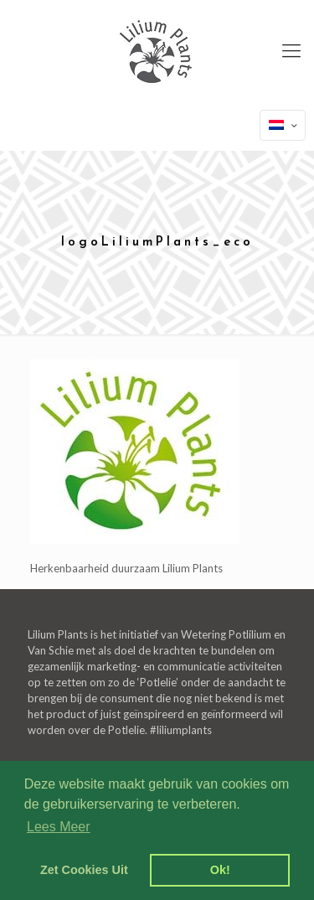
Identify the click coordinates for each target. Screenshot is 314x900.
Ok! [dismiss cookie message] (220, 870)
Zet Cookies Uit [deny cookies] (84, 870)
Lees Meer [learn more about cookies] (58, 827)
